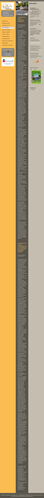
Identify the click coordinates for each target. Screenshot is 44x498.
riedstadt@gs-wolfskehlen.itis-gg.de (8, 15)
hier (38, 24)
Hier (31, 10)
